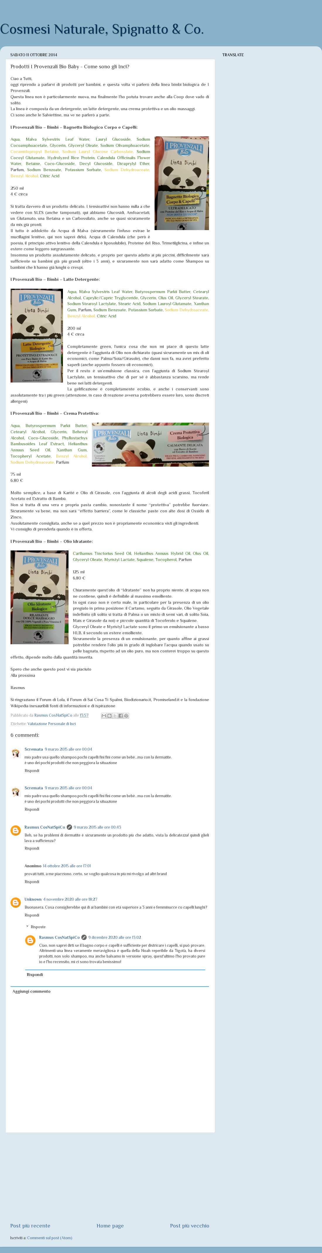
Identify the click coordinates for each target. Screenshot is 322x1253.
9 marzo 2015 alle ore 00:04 (68, 749)
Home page (110, 1226)
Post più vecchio (189, 1226)
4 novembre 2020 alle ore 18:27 (70, 899)
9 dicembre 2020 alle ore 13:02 (114, 937)
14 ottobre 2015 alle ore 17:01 (67, 866)
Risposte (38, 927)
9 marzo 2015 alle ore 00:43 (97, 827)
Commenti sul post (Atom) (49, 1238)
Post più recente (30, 1226)
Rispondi (32, 771)
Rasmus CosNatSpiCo (45, 827)
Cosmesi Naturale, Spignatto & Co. (102, 29)
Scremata (34, 749)
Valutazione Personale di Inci (52, 724)
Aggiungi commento (31, 991)
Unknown (33, 899)
